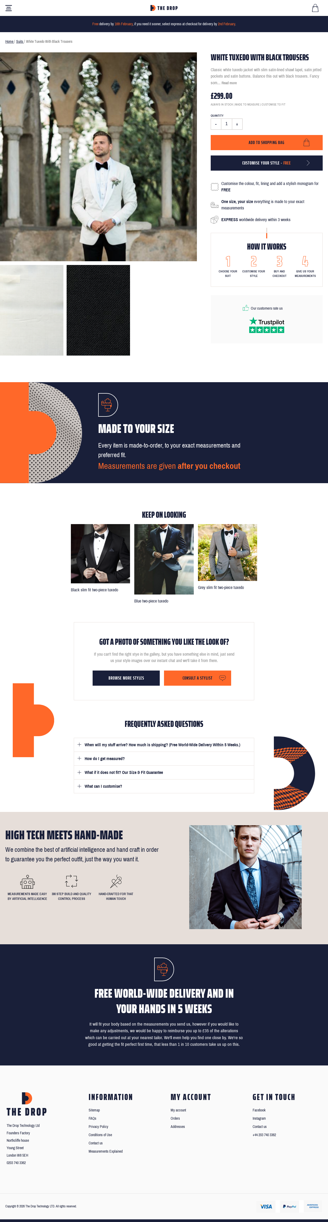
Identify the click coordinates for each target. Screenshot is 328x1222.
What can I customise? (103, 786)
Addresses (178, 1127)
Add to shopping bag (266, 142)
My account (178, 1110)
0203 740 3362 (16, 1163)
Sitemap (94, 1110)
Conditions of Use (100, 1135)
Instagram (259, 1118)
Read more (229, 83)
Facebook (259, 1110)
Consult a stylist (198, 678)
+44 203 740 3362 (264, 1135)
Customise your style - (266, 162)
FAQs (92, 1118)
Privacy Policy (98, 1127)
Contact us (96, 1143)
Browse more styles (126, 678)
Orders (175, 1118)
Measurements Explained (106, 1151)
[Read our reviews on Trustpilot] (267, 325)
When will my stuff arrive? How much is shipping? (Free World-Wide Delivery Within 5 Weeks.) (162, 745)
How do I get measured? (105, 758)
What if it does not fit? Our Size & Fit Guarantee (124, 772)
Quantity (217, 115)
